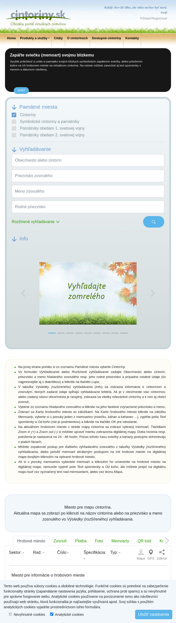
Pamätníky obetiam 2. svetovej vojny (48, 135)
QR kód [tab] (144, 541)
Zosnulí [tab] (60, 541)
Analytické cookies (69, 615)
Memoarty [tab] (120, 541)
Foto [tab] (99, 541)
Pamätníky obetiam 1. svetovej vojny (48, 128)
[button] (23, 293)
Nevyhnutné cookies (29, 615)
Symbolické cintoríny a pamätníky (45, 121)
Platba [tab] (81, 541)
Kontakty (132, 38)
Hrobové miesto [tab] (31, 541)
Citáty (58, 38)
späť (21, 90)
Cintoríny (24, 115)
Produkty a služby (34, 38)
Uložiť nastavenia (153, 614)
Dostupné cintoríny (106, 38)
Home (11, 38)
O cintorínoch (77, 38)
